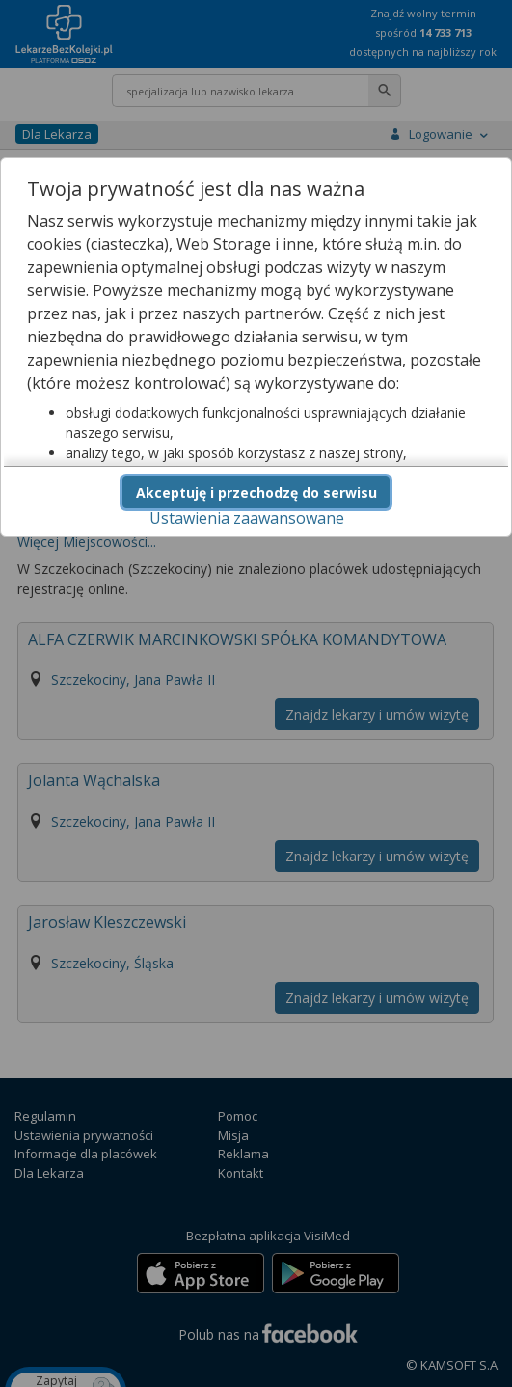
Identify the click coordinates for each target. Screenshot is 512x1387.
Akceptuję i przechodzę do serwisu (256, 492)
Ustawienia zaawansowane (246, 518)
